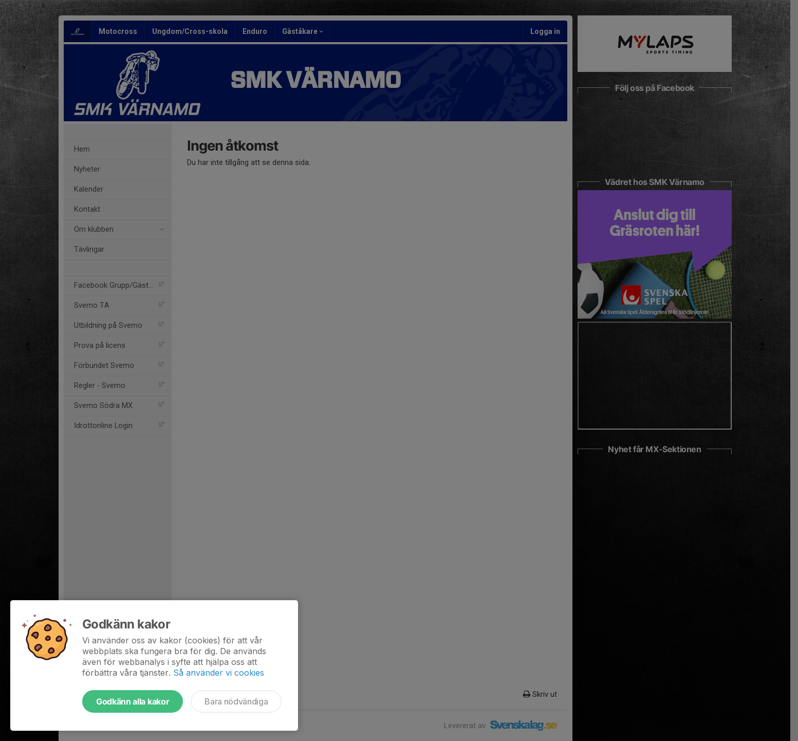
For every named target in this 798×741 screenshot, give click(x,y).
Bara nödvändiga (236, 701)
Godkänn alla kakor (132, 701)
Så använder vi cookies (218, 673)
